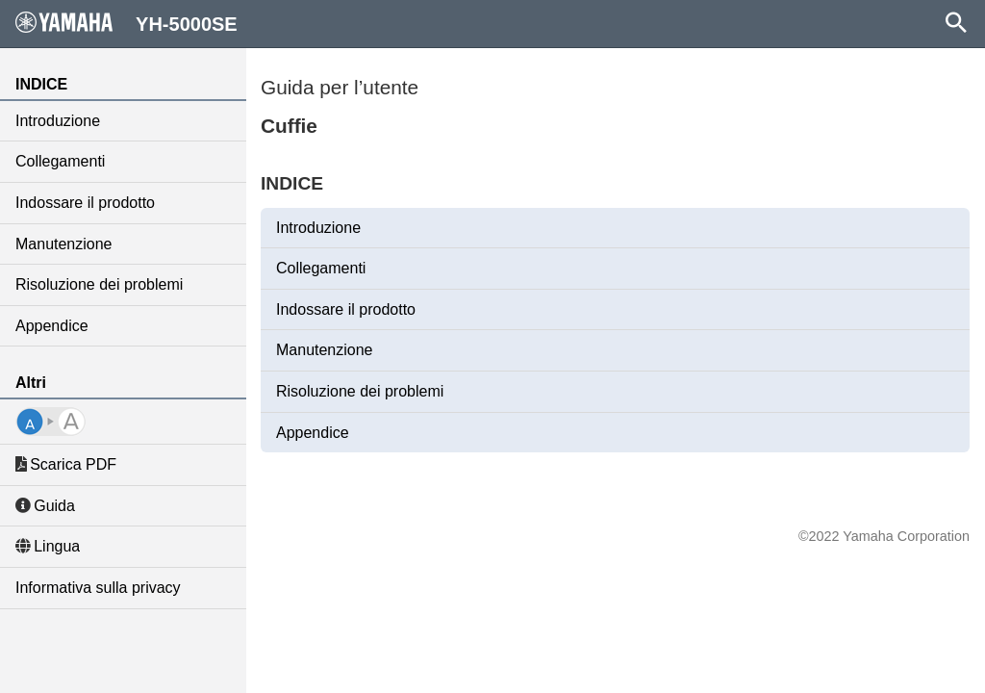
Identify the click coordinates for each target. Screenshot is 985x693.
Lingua (47, 546)
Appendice (51, 326)
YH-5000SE (126, 23)
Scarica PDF (65, 464)
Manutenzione (64, 244)
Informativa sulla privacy (98, 587)
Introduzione (57, 121)
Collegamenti (60, 161)
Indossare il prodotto (85, 202)
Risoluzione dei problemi (99, 284)
